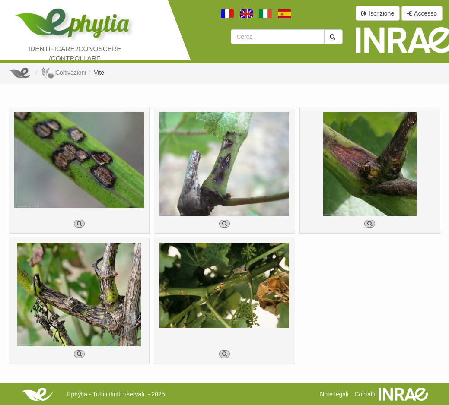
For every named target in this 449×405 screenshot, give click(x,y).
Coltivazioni (63, 72)
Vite (99, 72)
